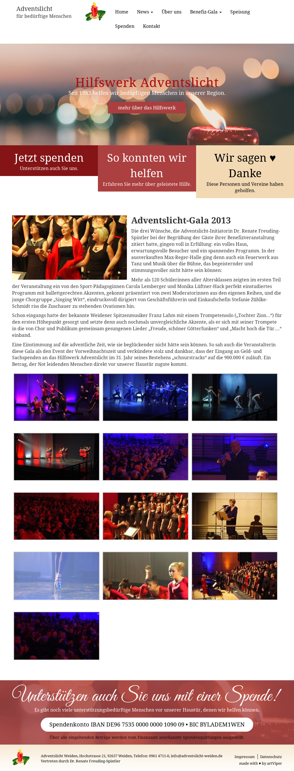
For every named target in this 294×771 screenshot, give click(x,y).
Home (121, 12)
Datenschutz (271, 756)
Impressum (245, 756)
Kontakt (151, 26)
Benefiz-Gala (206, 12)
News (145, 12)
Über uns (171, 12)
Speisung (240, 12)
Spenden (124, 26)
